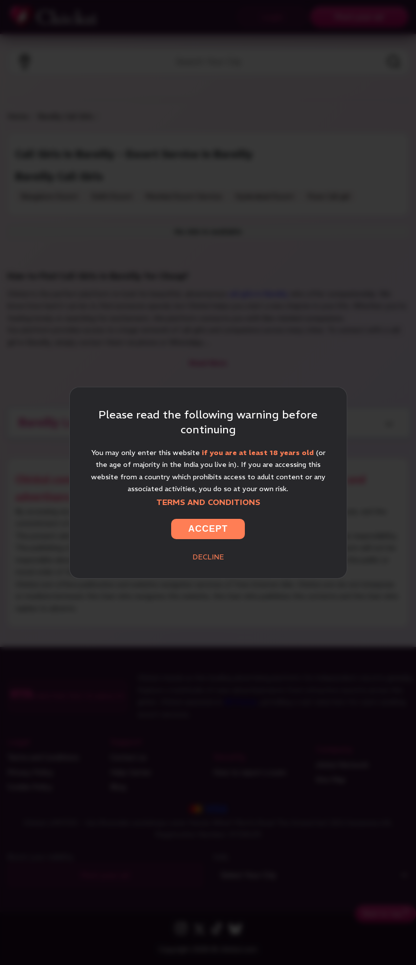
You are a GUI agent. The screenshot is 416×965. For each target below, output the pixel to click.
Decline (208, 556)
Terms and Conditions (208, 502)
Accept (208, 529)
